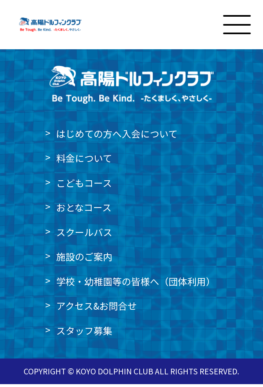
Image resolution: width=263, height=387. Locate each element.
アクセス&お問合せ (96, 309)
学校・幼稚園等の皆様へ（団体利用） (135, 284)
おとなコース (84, 210)
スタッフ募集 (84, 333)
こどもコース (84, 185)
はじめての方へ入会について (117, 136)
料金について (84, 161)
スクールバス (84, 235)
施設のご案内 (84, 260)
